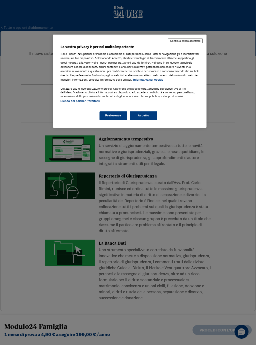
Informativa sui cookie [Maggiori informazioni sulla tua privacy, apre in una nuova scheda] (148, 79)
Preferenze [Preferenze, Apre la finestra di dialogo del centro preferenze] (113, 115)
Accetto (143, 115)
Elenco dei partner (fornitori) (80, 100)
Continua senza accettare (185, 40)
